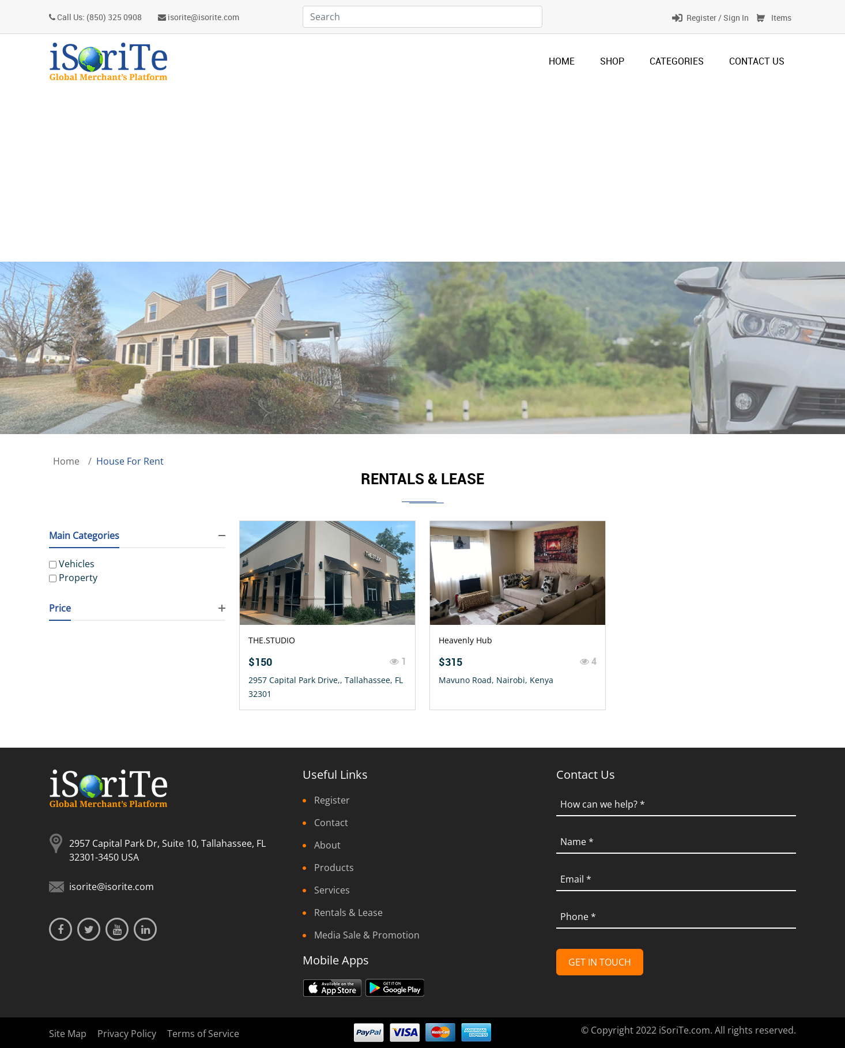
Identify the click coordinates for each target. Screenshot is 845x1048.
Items (781, 17)
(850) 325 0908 (114, 17)
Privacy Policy (126, 1033)
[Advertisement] (422, 174)
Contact (331, 822)
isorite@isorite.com (203, 17)
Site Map (67, 1033)
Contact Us (756, 61)
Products (334, 867)
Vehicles (77, 563)
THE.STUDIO (271, 640)
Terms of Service (203, 1033)
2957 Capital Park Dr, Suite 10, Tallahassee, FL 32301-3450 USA (167, 850)
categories (677, 61)
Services (332, 890)
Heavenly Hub (465, 640)
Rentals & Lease (348, 912)
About (327, 845)
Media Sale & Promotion (367, 935)
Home (562, 61)
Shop (612, 61)
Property (78, 577)
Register (332, 800)
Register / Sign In (717, 17)
